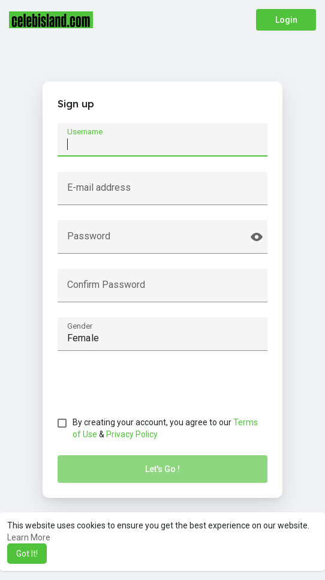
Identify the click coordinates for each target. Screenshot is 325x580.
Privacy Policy (132, 434)
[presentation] (149, 389)
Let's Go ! (162, 469)
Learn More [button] (28, 537)
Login (286, 20)
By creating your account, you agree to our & (165, 428)
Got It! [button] (27, 553)
